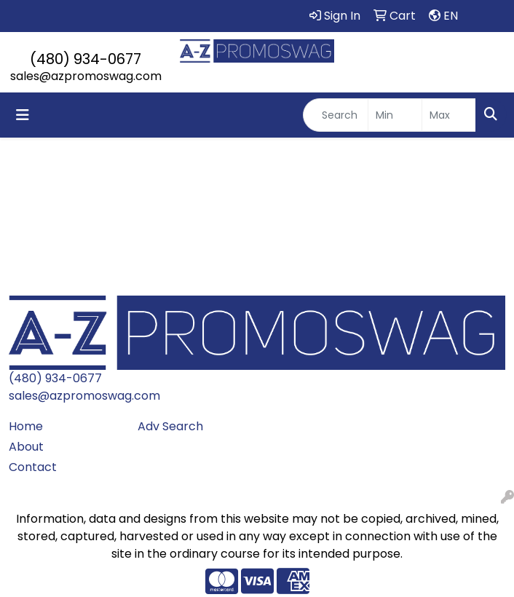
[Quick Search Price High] (449, 115)
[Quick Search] (335, 115)
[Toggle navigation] (22, 115)
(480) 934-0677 (85, 59)
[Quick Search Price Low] (395, 115)
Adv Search (170, 426)
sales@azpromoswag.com (86, 76)
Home (26, 426)
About (26, 446)
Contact (33, 467)
